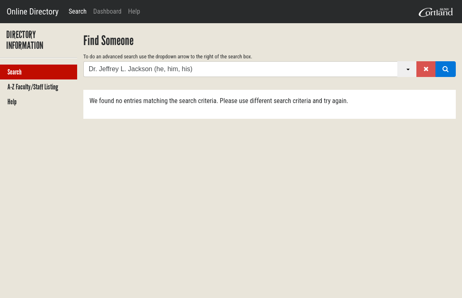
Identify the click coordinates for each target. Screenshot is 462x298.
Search (77, 11)
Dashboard (107, 11)
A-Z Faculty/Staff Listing (32, 86)
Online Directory (32, 12)
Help (134, 11)
